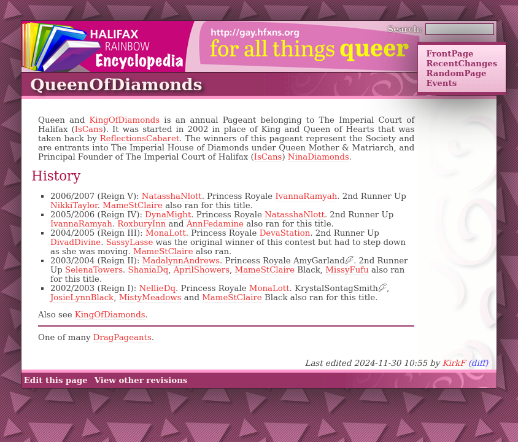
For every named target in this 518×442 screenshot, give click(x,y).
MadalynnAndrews (181, 260)
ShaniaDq (148, 269)
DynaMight (168, 214)
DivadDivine (75, 242)
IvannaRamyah (306, 196)
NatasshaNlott (172, 196)
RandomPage (456, 73)
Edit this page (56, 381)
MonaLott (165, 233)
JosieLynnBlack (82, 297)
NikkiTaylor (74, 205)
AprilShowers (202, 269)
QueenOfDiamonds (116, 84)
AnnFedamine (215, 223)
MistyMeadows (150, 297)
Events (441, 83)
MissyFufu (346, 269)
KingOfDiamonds (124, 120)
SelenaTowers (94, 269)
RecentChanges (461, 63)
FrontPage (449, 53)
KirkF (453, 363)
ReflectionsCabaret (139, 138)
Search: (405, 29)
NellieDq (157, 288)
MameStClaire (132, 205)
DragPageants (122, 337)
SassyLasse (129, 242)
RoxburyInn (141, 223)
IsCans (89, 129)
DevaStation (285, 233)
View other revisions (141, 381)
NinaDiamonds (318, 156)
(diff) (478, 363)
